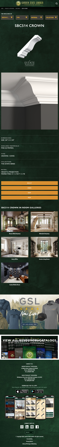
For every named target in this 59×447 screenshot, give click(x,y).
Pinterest (32, 426)
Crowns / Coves (7, 156)
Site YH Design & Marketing (29, 444)
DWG (29, 188)
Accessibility (29, 439)
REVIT (29, 183)
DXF (29, 193)
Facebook (37, 426)
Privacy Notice (29, 441)
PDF (29, 198)
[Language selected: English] (29, 432)
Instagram (21, 426)
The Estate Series (8, 164)
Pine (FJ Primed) (7, 148)
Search (56, 3)
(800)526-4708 (31, 370)
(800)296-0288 (31, 379)
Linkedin (27, 426)
